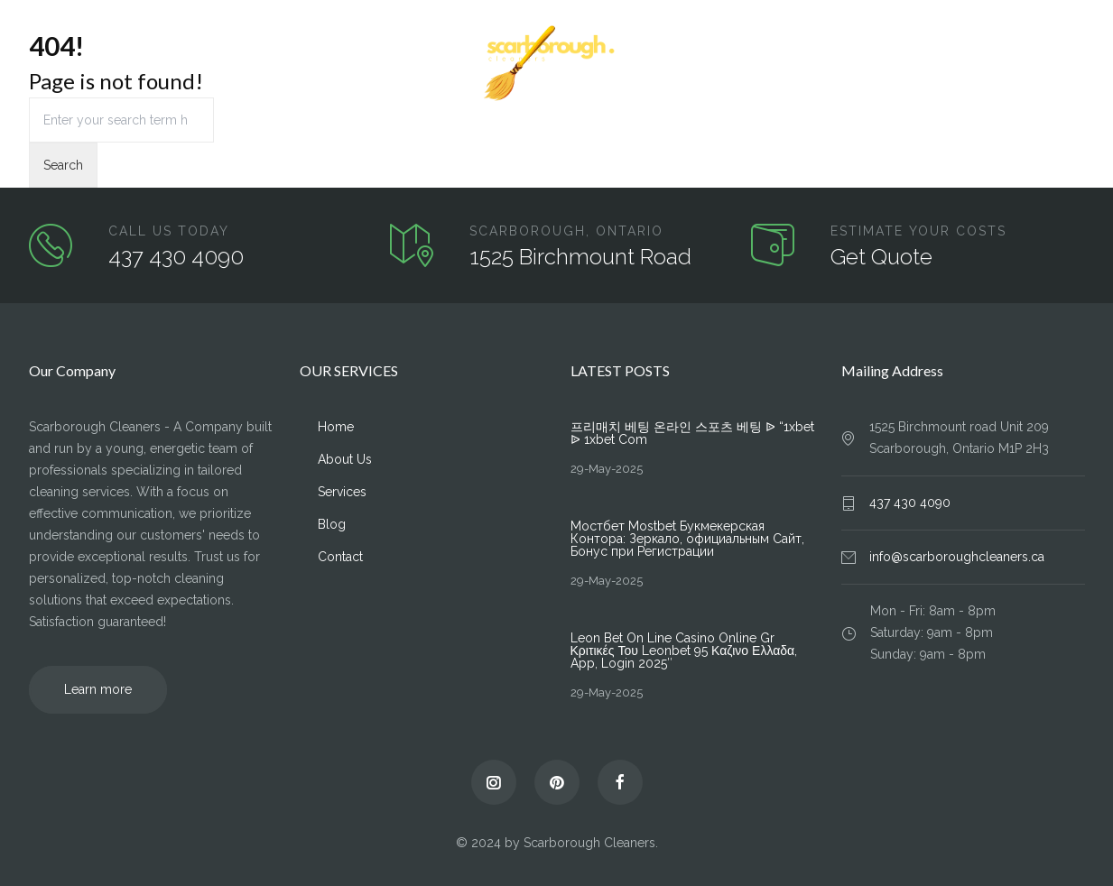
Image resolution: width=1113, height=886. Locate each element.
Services (201, 64)
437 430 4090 (176, 257)
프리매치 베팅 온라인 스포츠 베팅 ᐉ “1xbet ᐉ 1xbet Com (692, 433)
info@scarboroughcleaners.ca (956, 556)
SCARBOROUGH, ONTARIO (566, 231)
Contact (1062, 64)
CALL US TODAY (168, 231)
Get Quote (881, 257)
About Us (121, 64)
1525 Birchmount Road (580, 257)
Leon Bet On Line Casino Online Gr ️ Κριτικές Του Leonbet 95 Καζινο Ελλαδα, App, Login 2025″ (684, 650)
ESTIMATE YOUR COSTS (918, 231)
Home (47, 64)
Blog (997, 64)
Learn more (98, 689)
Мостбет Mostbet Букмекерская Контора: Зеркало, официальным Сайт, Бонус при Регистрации (687, 538)
